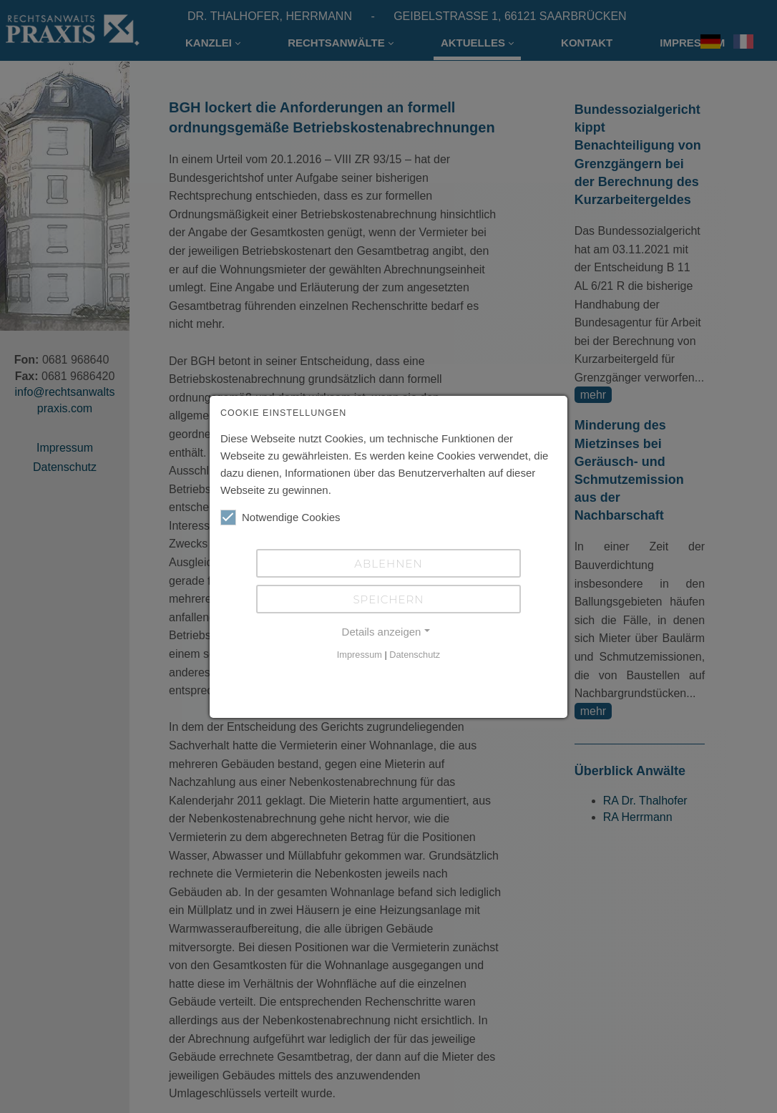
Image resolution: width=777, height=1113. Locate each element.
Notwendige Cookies (280, 517)
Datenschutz (414, 654)
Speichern (388, 599)
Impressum (359, 654)
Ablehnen (388, 563)
